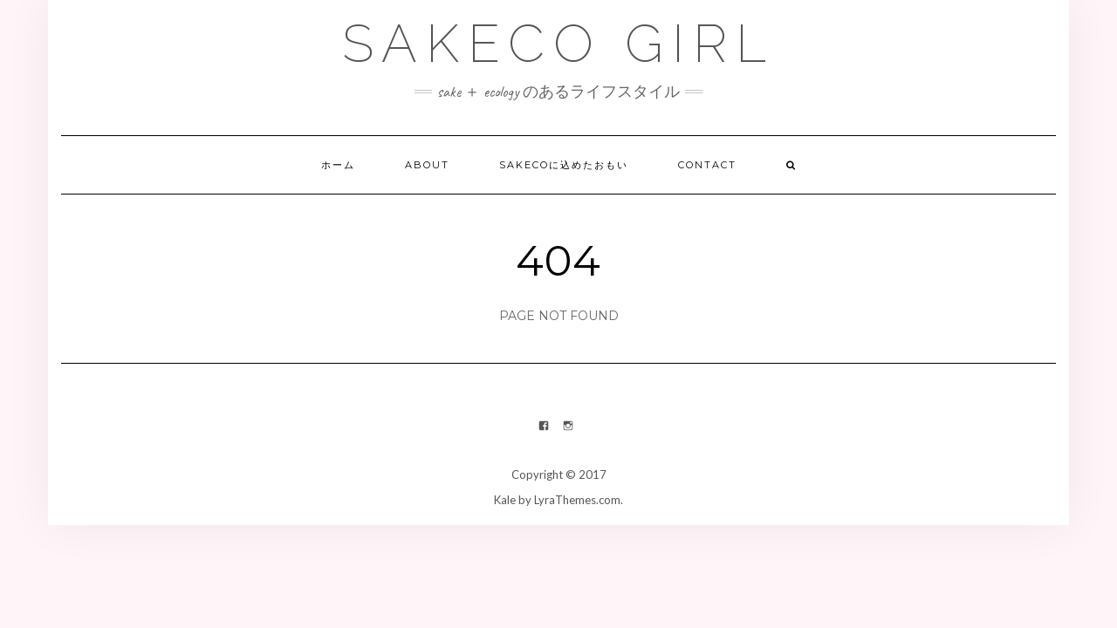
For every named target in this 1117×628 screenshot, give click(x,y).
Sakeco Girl (558, 43)
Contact (707, 165)
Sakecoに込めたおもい (563, 165)
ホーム (338, 165)
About (427, 165)
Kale (505, 500)
